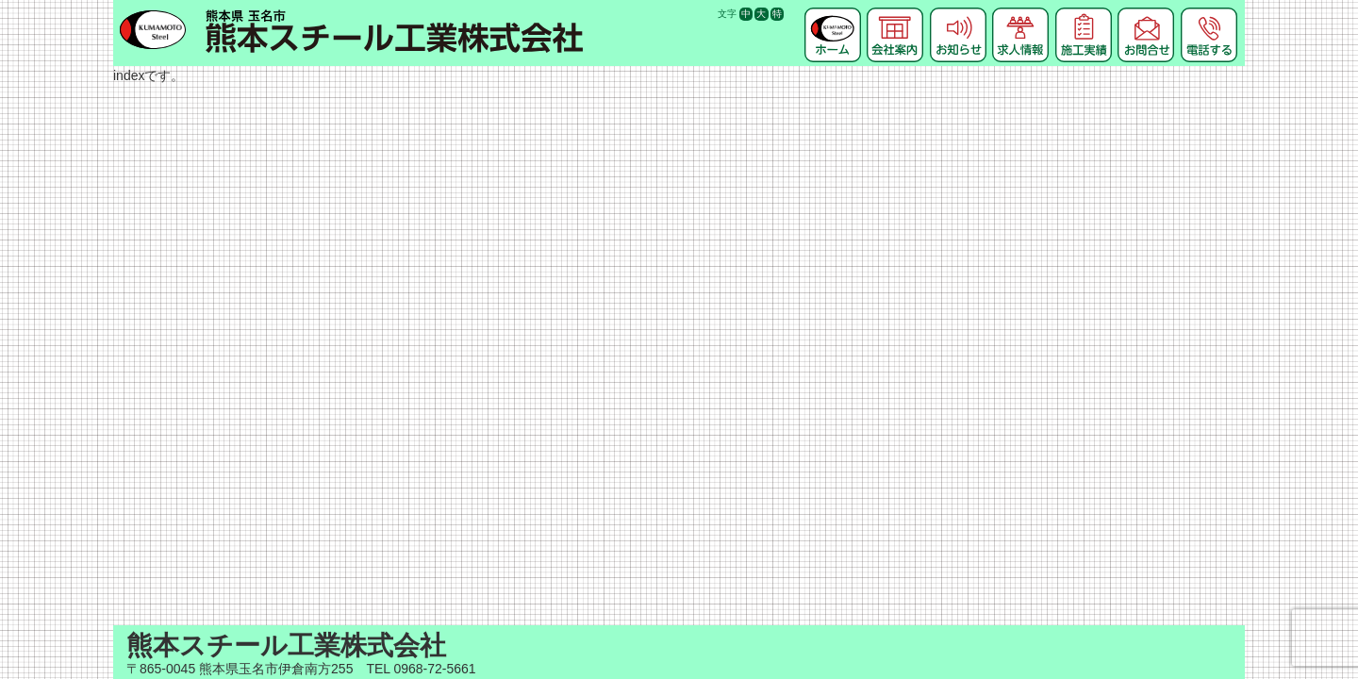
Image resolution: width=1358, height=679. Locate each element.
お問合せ (1146, 13)
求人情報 (1020, 13)
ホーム (833, 13)
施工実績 (1083, 13)
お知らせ (958, 13)
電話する (1209, 13)
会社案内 (895, 13)
